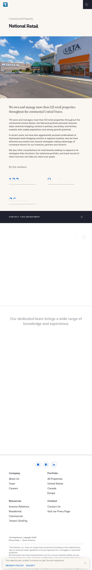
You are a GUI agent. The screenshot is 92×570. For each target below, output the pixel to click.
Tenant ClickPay (18, 521)
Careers (13, 488)
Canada (51, 488)
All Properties (55, 479)
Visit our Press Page (58, 511)
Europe (51, 493)
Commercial (16, 516)
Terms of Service (28, 540)
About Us (14, 479)
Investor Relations (19, 506)
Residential (15, 511)
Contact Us (54, 506)
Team (12, 483)
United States (55, 483)
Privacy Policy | (15, 540)
